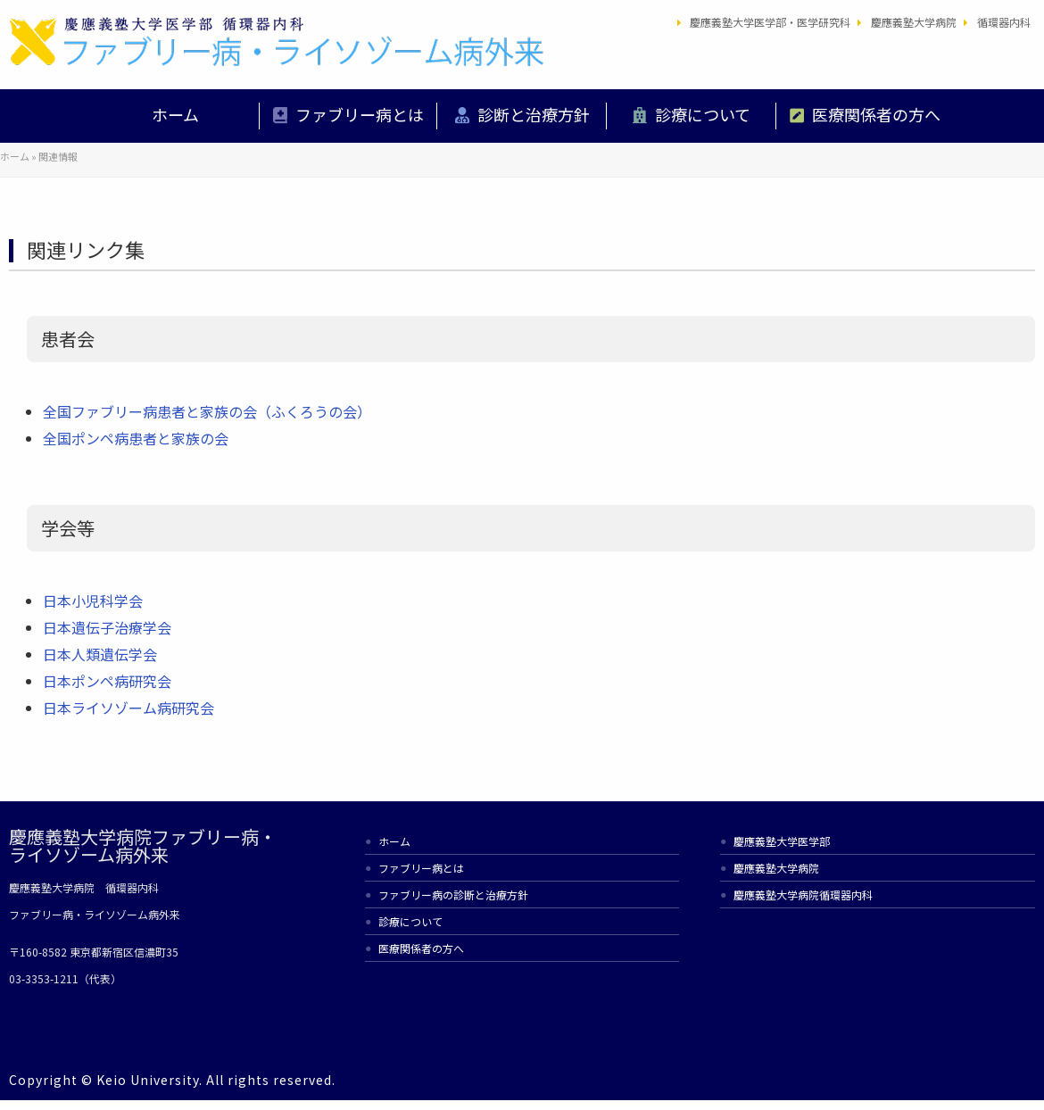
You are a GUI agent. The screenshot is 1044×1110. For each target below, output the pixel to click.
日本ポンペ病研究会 (107, 681)
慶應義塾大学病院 (914, 21)
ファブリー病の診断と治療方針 (453, 894)
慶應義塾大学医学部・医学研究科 (770, 21)
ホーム (175, 114)
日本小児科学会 (93, 600)
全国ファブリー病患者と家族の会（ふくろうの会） (207, 411)
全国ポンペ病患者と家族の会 (135, 438)
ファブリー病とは (359, 114)
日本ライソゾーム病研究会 (128, 707)
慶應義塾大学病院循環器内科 (803, 894)
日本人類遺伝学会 (100, 654)
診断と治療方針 (533, 114)
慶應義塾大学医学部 (781, 841)
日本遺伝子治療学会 (107, 627)
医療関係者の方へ (876, 114)
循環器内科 (1004, 21)
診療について (702, 114)
